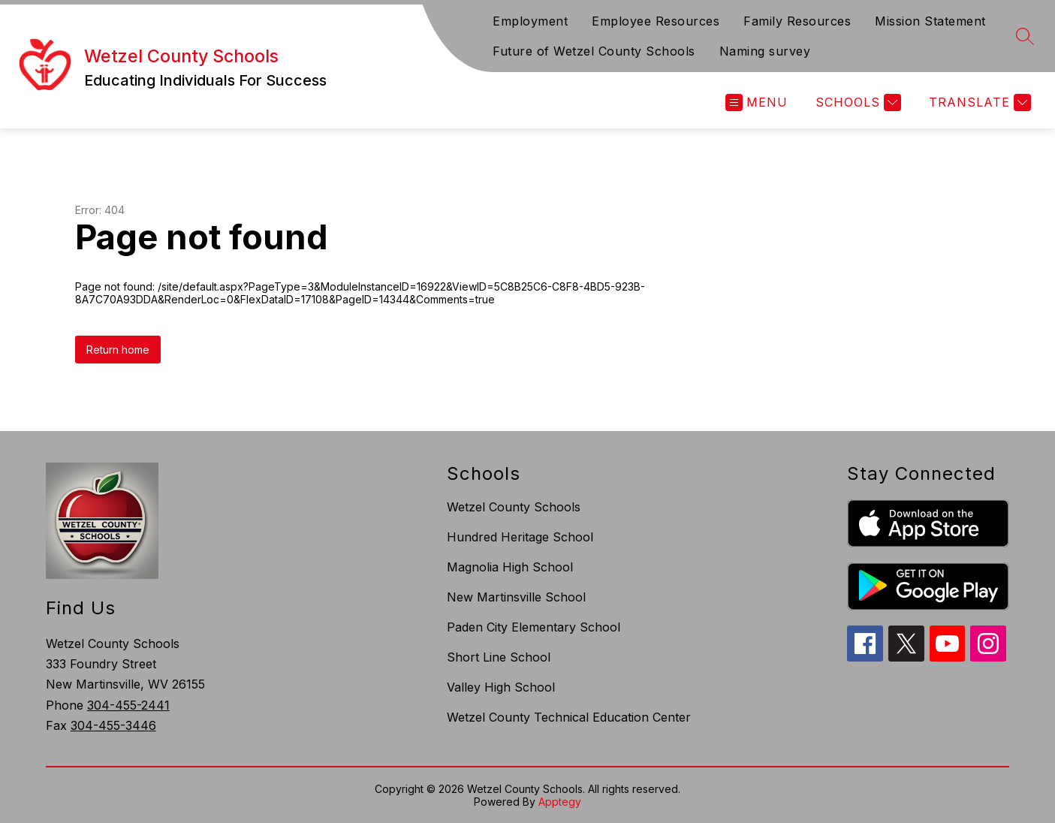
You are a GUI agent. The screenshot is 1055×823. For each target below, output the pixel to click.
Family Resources (797, 21)
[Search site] (1025, 36)
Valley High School (501, 687)
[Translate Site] (978, 102)
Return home (117, 349)
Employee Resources (655, 21)
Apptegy (559, 801)
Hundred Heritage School (520, 536)
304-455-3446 (113, 725)
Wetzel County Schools (513, 506)
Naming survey (765, 51)
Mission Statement (930, 21)
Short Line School (498, 657)
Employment (530, 21)
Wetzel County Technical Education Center (569, 717)
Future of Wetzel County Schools (594, 51)
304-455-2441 (128, 705)
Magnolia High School (510, 566)
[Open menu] (756, 102)
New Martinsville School (516, 596)
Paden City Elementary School (533, 627)
